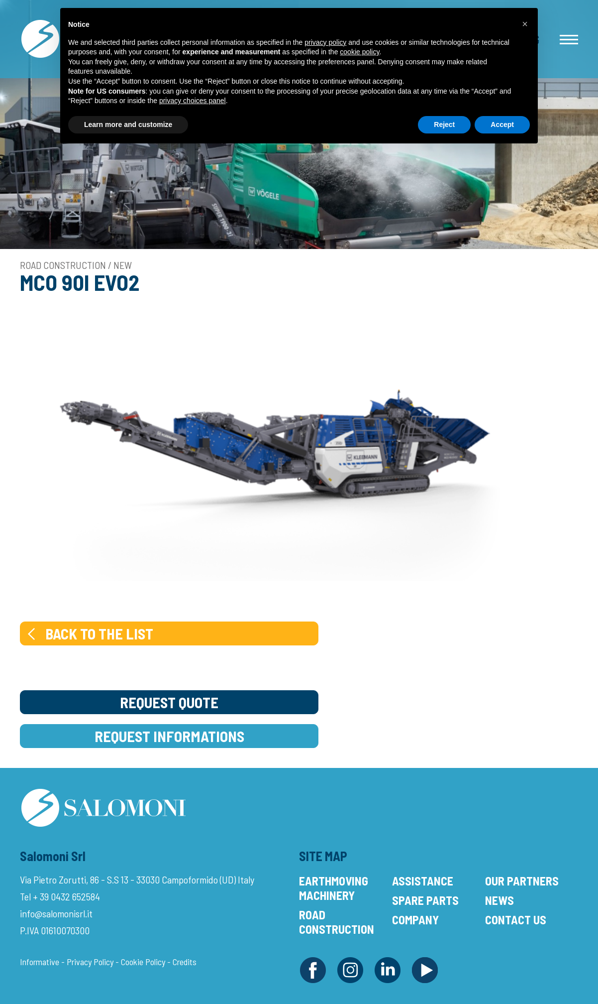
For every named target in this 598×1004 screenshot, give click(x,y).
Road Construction (336, 921)
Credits (185, 961)
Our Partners (522, 881)
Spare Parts (425, 900)
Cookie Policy (143, 961)
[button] (525, 24)
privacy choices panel (192, 101)
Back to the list (89, 633)
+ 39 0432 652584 (66, 896)
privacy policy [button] (325, 42)
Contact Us (515, 919)
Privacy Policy (90, 961)
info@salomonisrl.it (56, 913)
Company (415, 919)
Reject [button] (444, 124)
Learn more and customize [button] (128, 124)
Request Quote (169, 702)
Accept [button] (502, 124)
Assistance (422, 881)
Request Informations (169, 736)
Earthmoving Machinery (333, 888)
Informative (39, 961)
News (499, 900)
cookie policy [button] (359, 52)
